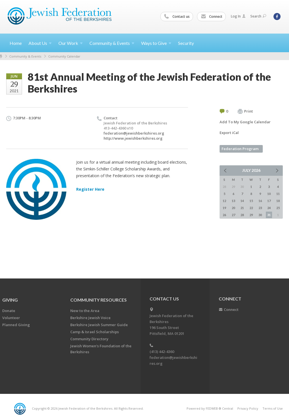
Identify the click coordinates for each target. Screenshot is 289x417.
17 (269, 201)
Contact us (177, 16)
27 (233, 215)
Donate (8, 310)
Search (258, 16)
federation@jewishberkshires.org (134, 133)
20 (233, 208)
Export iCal (229, 132)
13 (233, 201)
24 (269, 208)
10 (269, 194)
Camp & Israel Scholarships (94, 331)
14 (242, 201)
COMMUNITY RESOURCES (98, 299)
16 (260, 201)
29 (251, 215)
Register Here (90, 189)
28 (242, 215)
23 (260, 208)
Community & (111, 43)
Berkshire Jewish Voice (90, 317)
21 (242, 208)
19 (224, 208)
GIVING (10, 299)
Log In (238, 16)
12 (224, 201)
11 (278, 194)
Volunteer (11, 317)
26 (224, 215)
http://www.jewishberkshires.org (133, 138)
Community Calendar (64, 56)
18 (278, 201)
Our (70, 43)
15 (251, 201)
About (40, 43)
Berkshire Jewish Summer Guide (99, 324)
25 (278, 208)
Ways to (156, 43)
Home (16, 43)
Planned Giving (16, 324)
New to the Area (84, 310)
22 (251, 208)
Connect (211, 16)
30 (260, 215)
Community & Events (25, 56)
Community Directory (89, 338)
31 (269, 215)
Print (245, 111)
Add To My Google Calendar (245, 121)
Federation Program (240, 148)
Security (186, 43)
